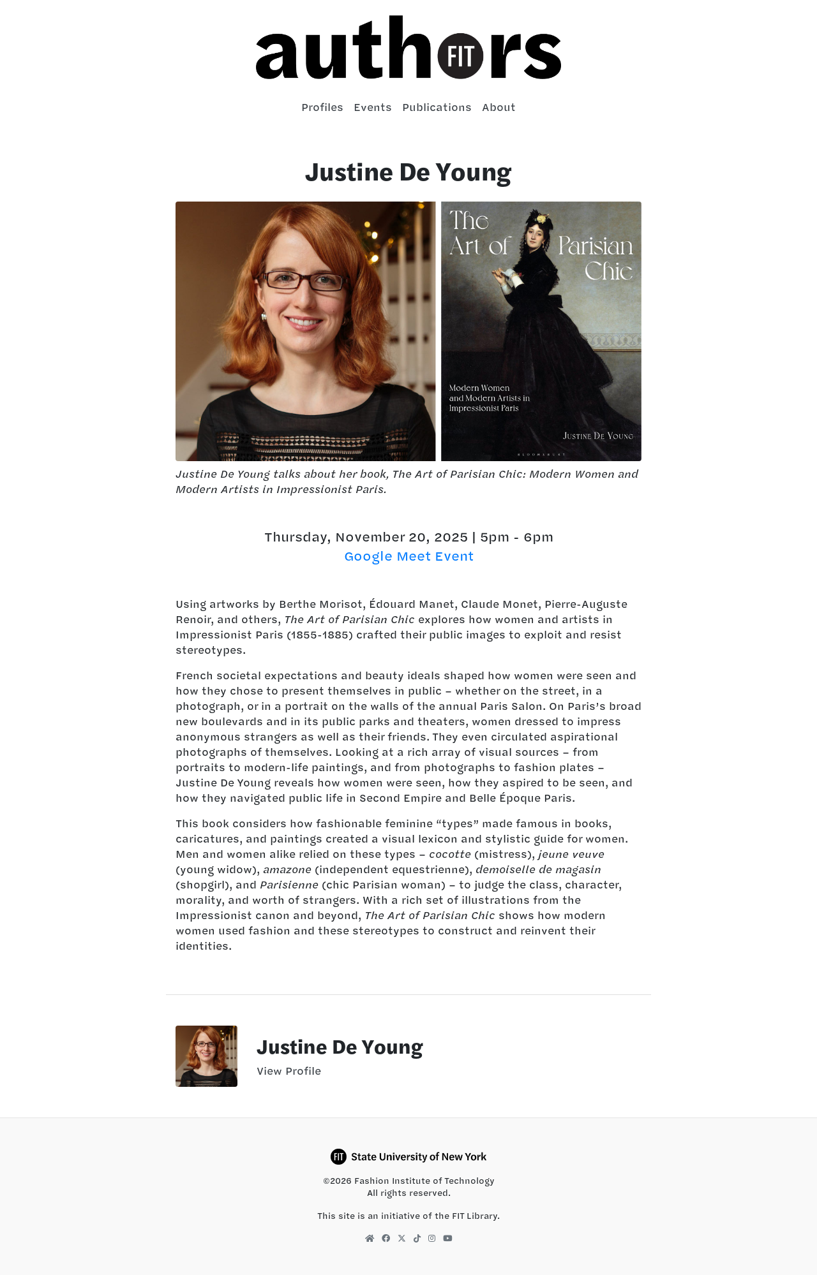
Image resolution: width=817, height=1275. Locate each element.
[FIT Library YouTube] (447, 1238)
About (499, 107)
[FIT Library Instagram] (431, 1238)
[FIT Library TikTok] (417, 1238)
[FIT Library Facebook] (386, 1238)
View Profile (289, 1071)
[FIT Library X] (402, 1238)
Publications (437, 107)
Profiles (322, 107)
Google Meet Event (409, 556)
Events (373, 107)
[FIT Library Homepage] (369, 1238)
